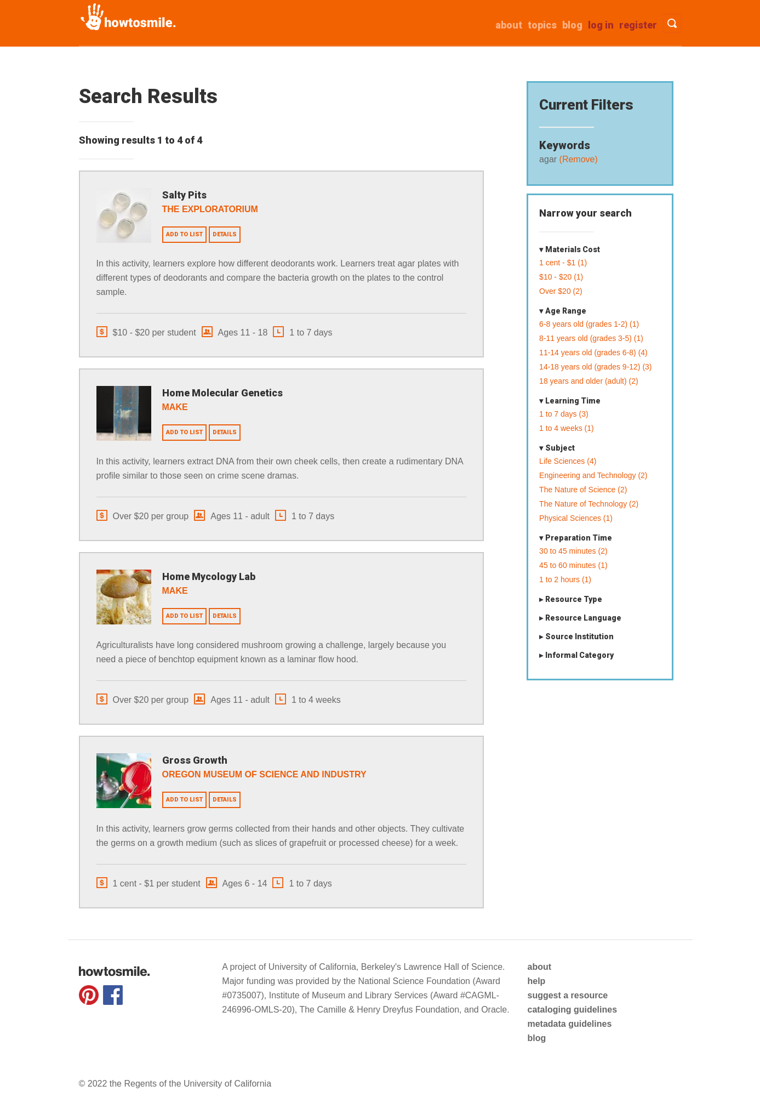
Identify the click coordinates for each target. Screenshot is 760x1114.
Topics (542, 25)
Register (638, 25)
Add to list (184, 234)
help (536, 981)
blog (536, 1038)
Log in (601, 25)
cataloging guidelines (572, 1009)
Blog (572, 25)
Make (175, 407)
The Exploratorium (210, 209)
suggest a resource (567, 995)
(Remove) (577, 159)
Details (225, 234)
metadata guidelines (569, 1023)
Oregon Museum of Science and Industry (264, 774)
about (508, 25)
